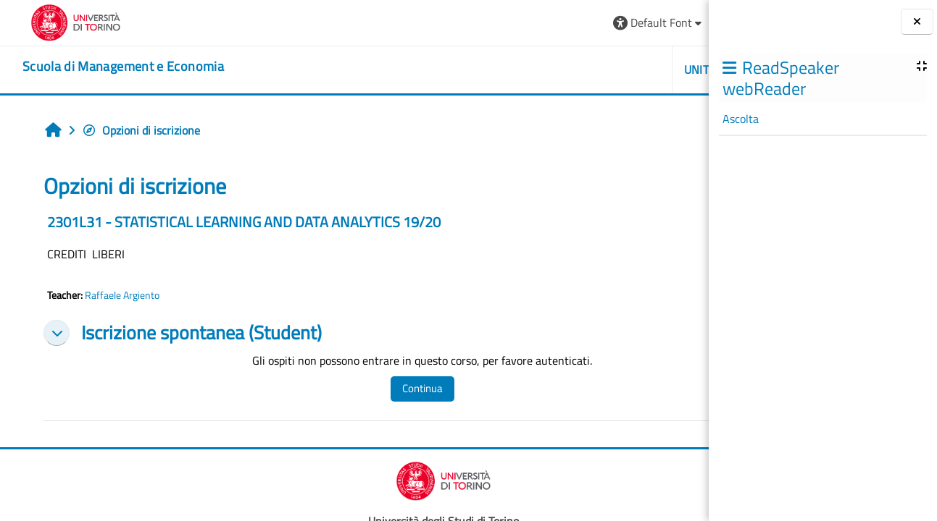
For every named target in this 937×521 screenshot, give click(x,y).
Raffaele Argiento (109, 295)
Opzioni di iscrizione (129, 130)
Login (672, 22)
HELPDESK (622, 69)
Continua (371, 388)
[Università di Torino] (56, 21)
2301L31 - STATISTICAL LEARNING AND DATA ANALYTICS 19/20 (231, 222)
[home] (103, 67)
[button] (500, 23)
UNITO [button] (542, 69)
